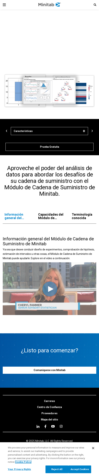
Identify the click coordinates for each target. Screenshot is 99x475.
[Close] (93, 448)
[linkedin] (38, 426)
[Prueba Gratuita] (49, 147)
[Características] (49, 131)
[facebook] (45, 426)
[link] (49, 401)
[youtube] (53, 426)
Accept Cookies (80, 469)
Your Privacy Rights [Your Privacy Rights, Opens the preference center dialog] (19, 469)
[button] (95, 4)
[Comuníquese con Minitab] (49, 370)
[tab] (18, 216)
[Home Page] (49, 5)
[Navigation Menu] (4, 4)
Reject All (56, 469)
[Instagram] (61, 426)
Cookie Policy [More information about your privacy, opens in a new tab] (23, 462)
